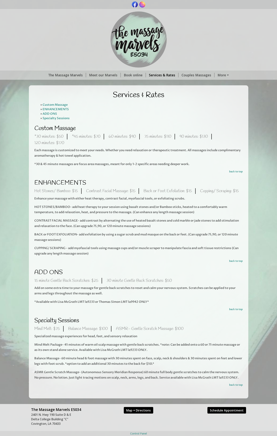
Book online (121, 75)
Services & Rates (149, 75)
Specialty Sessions (56, 126)
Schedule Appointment (227, 418)
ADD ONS (50, 122)
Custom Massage (55, 113)
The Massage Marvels (53, 75)
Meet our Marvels (91, 75)
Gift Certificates (47, 83)
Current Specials (218, 75)
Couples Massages (183, 75)
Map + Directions (138, 418)
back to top (236, 179)
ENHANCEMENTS (56, 117)
